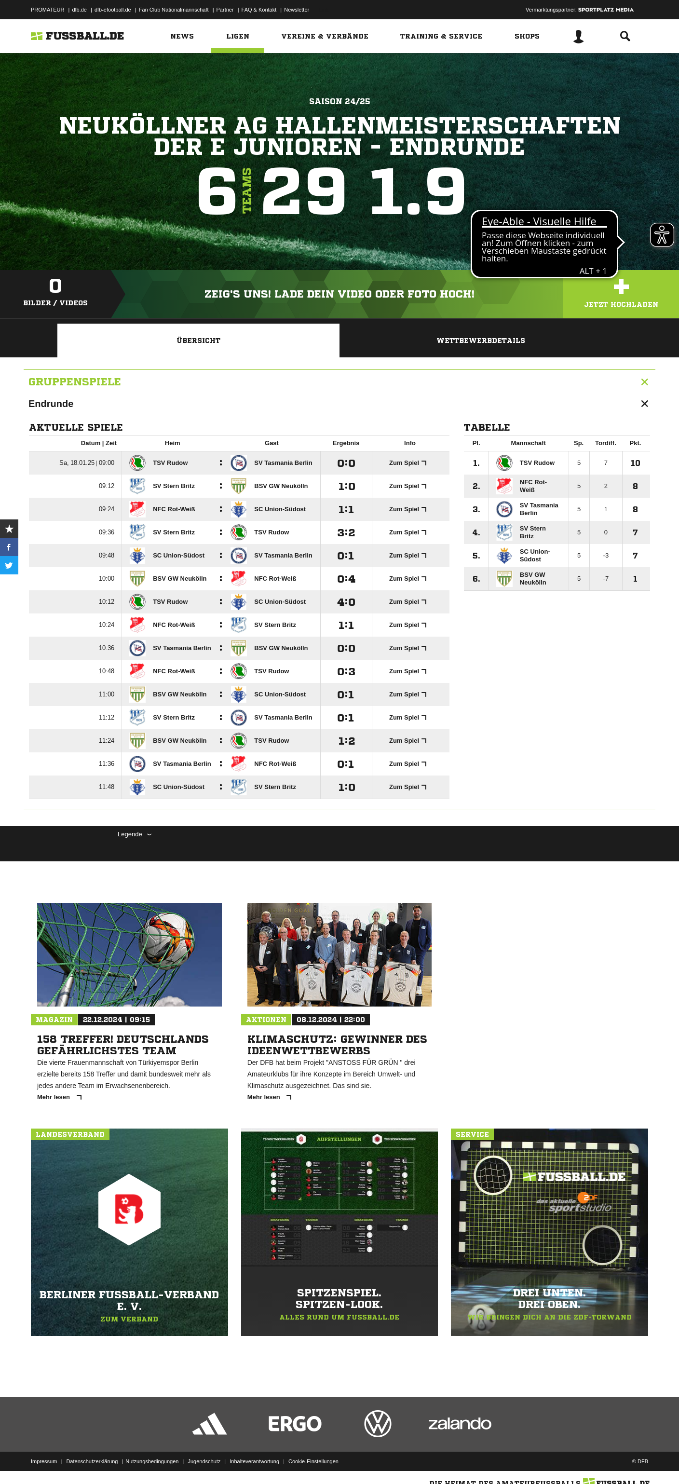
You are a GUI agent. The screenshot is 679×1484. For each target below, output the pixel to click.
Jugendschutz (204, 1461)
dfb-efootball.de (113, 10)
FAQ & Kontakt (259, 10)
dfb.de (79, 10)
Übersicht (198, 340)
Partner (225, 10)
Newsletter (296, 10)
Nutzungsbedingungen (151, 1461)
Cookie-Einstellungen (313, 1461)
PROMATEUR (47, 10)
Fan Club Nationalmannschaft (174, 10)
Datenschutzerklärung (92, 1461)
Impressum (44, 1461)
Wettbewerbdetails (480, 340)
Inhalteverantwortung (254, 1461)
